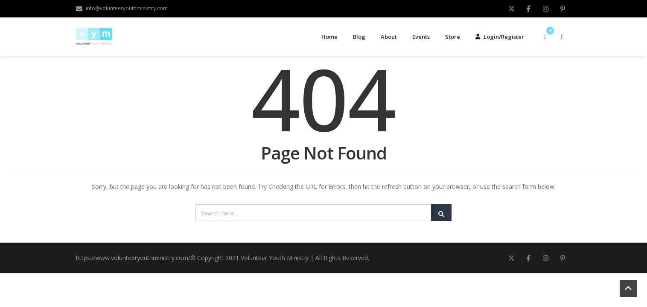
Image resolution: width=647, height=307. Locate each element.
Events (421, 37)
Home (329, 37)
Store (452, 37)
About (389, 37)
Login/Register (499, 37)
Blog (359, 37)
